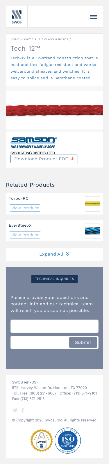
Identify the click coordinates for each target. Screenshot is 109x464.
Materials (32, 39)
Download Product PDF (44, 159)
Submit (83, 342)
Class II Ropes (56, 39)
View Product (25, 208)
